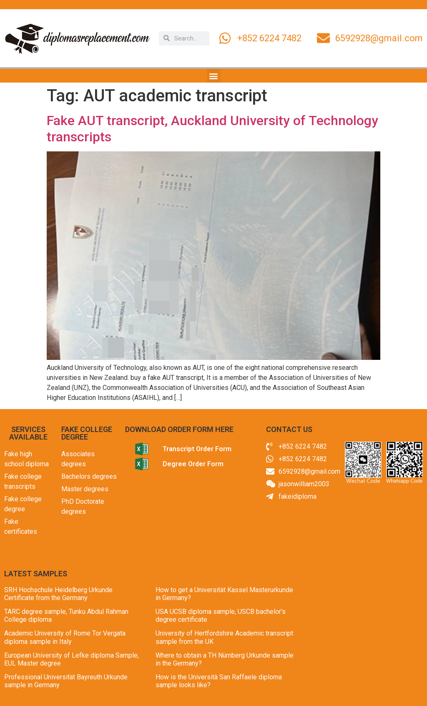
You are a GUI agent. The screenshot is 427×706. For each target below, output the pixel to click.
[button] (214, 76)
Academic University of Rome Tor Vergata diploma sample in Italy (65, 637)
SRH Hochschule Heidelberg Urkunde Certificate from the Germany (58, 594)
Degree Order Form (193, 464)
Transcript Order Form (197, 449)
